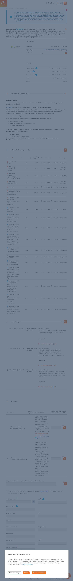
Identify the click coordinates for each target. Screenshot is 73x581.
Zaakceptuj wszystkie (39, 573)
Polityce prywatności (27, 564)
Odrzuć (26, 573)
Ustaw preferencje (14, 573)
